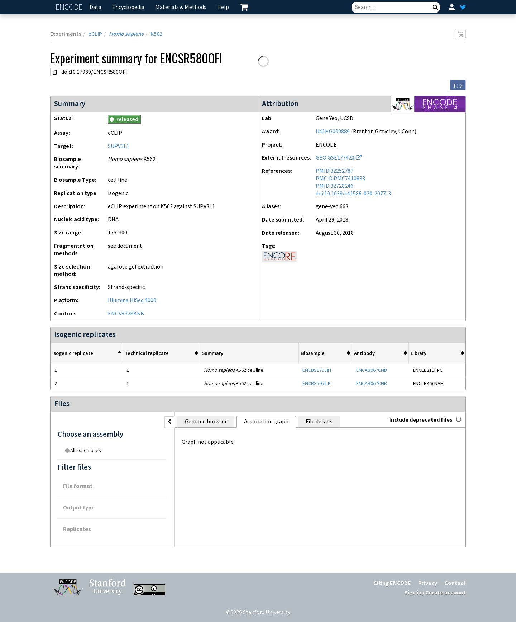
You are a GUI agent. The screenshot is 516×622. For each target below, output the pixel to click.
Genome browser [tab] (165, 422)
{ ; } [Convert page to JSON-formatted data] (458, 85)
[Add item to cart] (460, 34)
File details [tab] (278, 422)
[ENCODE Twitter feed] (463, 7)
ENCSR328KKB (126, 314)
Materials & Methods (180, 7)
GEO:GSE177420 (335, 158)
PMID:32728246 (334, 186)
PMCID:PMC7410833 (340, 178)
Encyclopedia (128, 7)
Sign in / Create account (435, 593)
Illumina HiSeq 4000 (132, 300)
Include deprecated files (425, 420)
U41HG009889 (333, 132)
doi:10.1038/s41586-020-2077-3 (353, 194)
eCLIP (95, 34)
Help (223, 7)
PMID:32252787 (334, 171)
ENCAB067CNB (371, 370)
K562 (156, 34)
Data (95, 7)
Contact (455, 583)
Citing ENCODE (392, 583)
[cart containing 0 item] (244, 7)
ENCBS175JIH (316, 370)
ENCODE (70, 7)
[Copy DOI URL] (54, 72)
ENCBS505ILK (316, 383)
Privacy (427, 583)
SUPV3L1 (118, 146)
